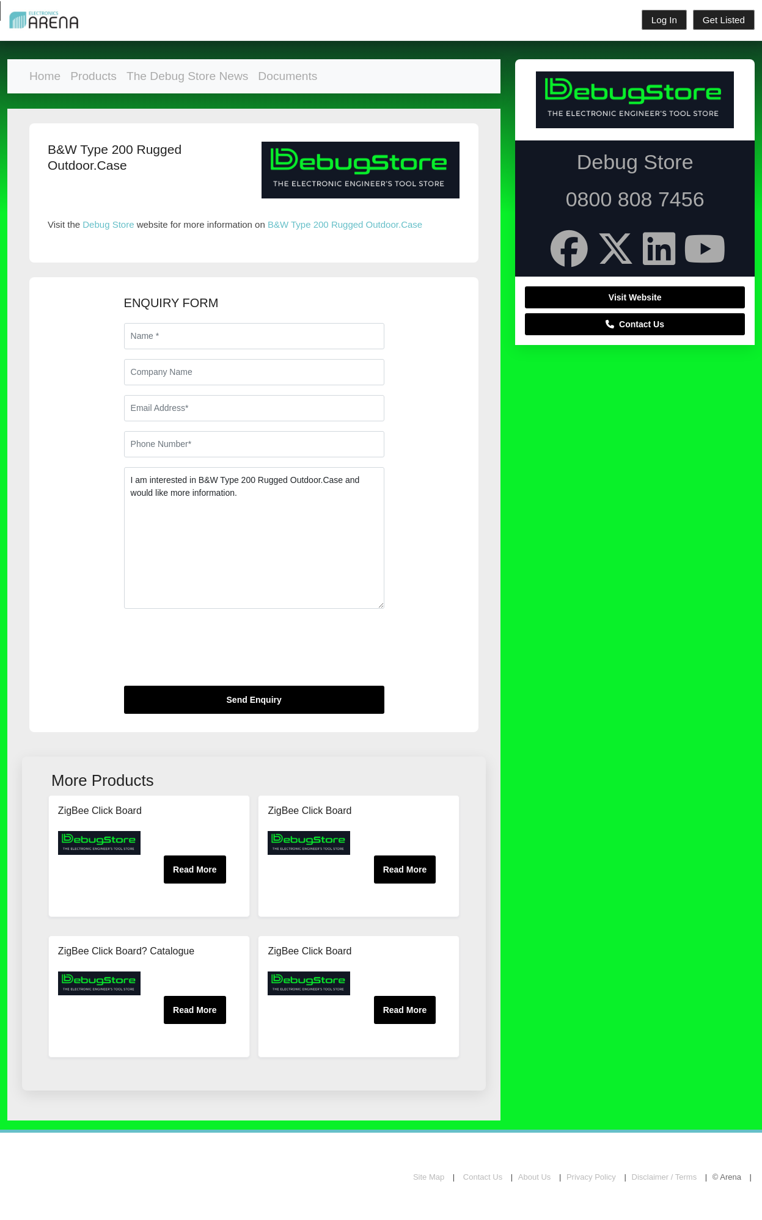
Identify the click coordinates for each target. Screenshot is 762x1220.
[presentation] (217, 652)
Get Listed (724, 20)
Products (93, 76)
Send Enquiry (254, 700)
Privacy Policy (591, 1177)
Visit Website (635, 297)
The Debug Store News (187, 76)
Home (44, 76)
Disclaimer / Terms (664, 1177)
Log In (664, 20)
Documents (287, 76)
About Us (534, 1177)
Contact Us (635, 324)
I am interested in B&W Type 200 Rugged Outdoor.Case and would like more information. (254, 538)
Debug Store (108, 224)
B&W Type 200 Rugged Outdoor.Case (345, 224)
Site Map (428, 1177)
